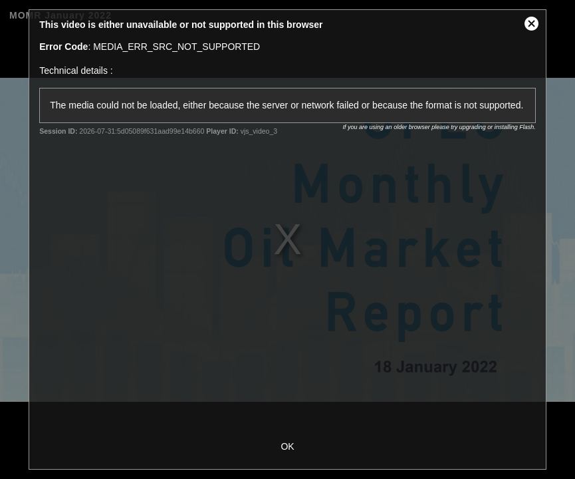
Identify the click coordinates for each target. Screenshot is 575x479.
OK (287, 446)
